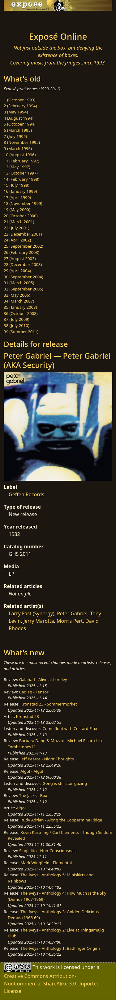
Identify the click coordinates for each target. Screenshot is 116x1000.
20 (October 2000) (21, 216)
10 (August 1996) (20, 154)
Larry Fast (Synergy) (31, 613)
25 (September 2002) (23, 246)
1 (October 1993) (19, 100)
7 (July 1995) (15, 136)
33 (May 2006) (17, 295)
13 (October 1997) (21, 173)
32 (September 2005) (23, 289)
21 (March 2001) (19, 221)
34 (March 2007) (19, 301)
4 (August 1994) (18, 118)
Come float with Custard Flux (69, 728)
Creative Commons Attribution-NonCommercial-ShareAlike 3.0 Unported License (52, 983)
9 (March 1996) (18, 148)
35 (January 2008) (20, 307)
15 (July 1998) (16, 185)
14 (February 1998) (21, 179)
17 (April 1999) (17, 197)
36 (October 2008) (21, 313)
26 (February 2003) (21, 252)
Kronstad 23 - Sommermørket (48, 704)
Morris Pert (70, 620)
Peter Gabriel (72, 613)
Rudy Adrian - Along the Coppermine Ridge (61, 820)
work (49, 967)
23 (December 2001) (23, 234)
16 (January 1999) (20, 191)
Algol (21, 808)
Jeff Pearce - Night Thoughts (47, 759)
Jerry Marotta (39, 620)
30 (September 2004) (23, 277)
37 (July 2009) (16, 319)
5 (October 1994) (19, 124)
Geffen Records (26, 494)
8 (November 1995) (22, 142)
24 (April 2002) (17, 240)
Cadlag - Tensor (34, 692)
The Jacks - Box (33, 795)
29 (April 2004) (17, 270)
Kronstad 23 (27, 716)
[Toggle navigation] (19, 19)
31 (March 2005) (19, 282)
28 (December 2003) (23, 264)
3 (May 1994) (16, 112)
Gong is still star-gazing (64, 783)
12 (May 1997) (17, 167)
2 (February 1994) (20, 105)
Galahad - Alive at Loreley (43, 679)
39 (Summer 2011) (21, 331)
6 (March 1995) (18, 130)
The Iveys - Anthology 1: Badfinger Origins (60, 948)
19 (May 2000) (17, 209)
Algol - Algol (31, 771)
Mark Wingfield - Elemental (46, 862)
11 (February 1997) (21, 161)
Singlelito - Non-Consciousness (48, 850)
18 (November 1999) (23, 203)
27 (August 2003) (20, 258)
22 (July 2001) (16, 228)
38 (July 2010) (16, 325)
